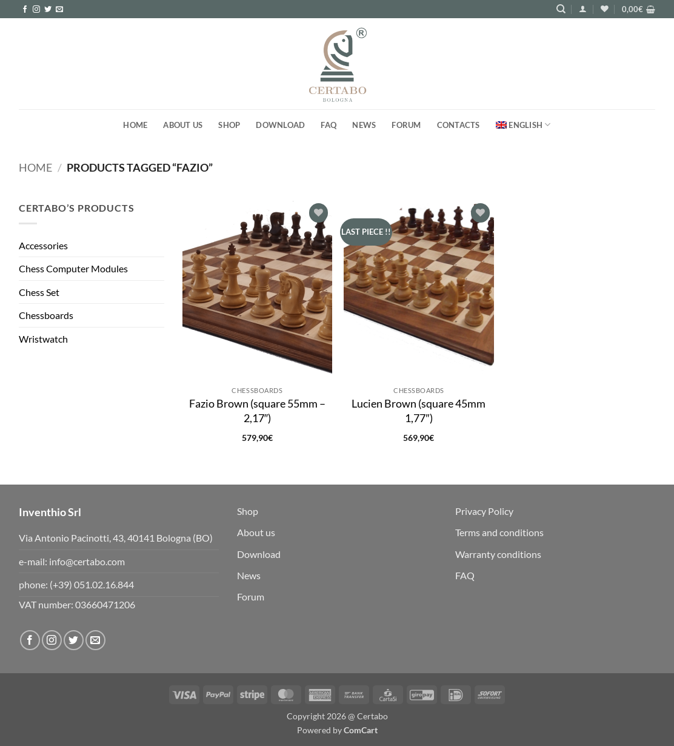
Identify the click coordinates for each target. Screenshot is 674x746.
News (364, 125)
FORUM (406, 125)
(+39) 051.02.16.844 (92, 584)
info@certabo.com (87, 561)
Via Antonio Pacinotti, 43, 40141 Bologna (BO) (116, 537)
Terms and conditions (499, 532)
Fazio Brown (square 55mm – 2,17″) (257, 410)
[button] (583, 8)
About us (182, 125)
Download (280, 125)
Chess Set (39, 292)
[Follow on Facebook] (24, 9)
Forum (250, 596)
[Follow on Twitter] (48, 9)
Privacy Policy (484, 511)
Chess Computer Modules (73, 268)
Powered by (337, 730)
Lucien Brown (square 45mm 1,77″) (418, 410)
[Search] (561, 9)
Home (135, 125)
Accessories (43, 245)
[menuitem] (523, 124)
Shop (229, 125)
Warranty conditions (498, 554)
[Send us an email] (59, 9)
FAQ (328, 125)
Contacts (458, 125)
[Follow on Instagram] (36, 9)
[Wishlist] (605, 8)
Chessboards (46, 315)
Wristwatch (43, 338)
